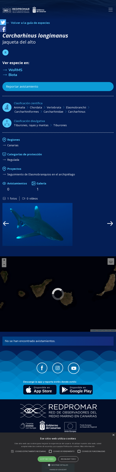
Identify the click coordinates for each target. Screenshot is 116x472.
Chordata (36, 107)
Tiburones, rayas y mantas (31, 125)
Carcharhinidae (53, 111)
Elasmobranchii (76, 107)
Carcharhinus (76, 111)
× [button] (113, 435)
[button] (58, 464)
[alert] (58, 452)
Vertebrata (54, 107)
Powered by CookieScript (58, 470)
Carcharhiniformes (26, 111)
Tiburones (60, 125)
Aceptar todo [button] (47, 459)
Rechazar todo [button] (68, 459)
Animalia (19, 107)
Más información (87, 446)
